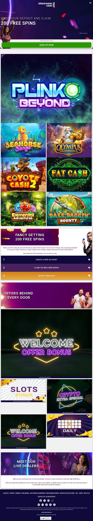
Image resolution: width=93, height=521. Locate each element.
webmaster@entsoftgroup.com (46, 512)
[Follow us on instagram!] (48, 500)
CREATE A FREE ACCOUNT (46, 260)
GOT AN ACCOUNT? (46, 40)
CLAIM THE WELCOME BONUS (46, 268)
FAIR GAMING (25, 493)
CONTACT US (41, 496)
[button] (90, 3)
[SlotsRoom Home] (46, 4)
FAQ (76, 493)
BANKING (18, 493)
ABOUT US (87, 493)
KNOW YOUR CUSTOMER (67, 493)
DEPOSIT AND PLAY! (46, 276)
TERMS (81, 493)
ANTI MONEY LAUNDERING (37, 493)
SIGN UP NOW (46, 45)
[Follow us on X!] (44, 500)
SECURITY (6, 493)
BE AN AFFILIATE (50, 496)
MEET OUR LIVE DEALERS (26, 464)
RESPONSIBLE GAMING (52, 493)
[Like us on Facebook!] (40, 500)
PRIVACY (12, 493)
